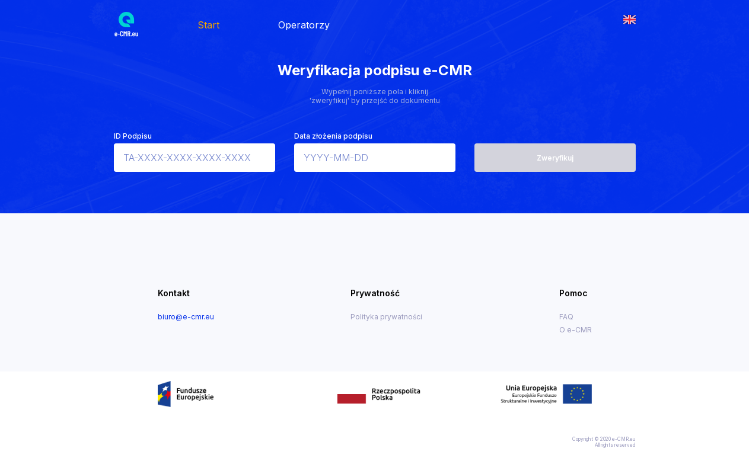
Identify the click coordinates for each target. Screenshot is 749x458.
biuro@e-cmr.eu (186, 316)
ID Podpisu (133, 136)
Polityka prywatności (386, 316)
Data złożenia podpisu (333, 136)
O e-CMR (575, 329)
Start (208, 25)
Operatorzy (304, 25)
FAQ (566, 316)
